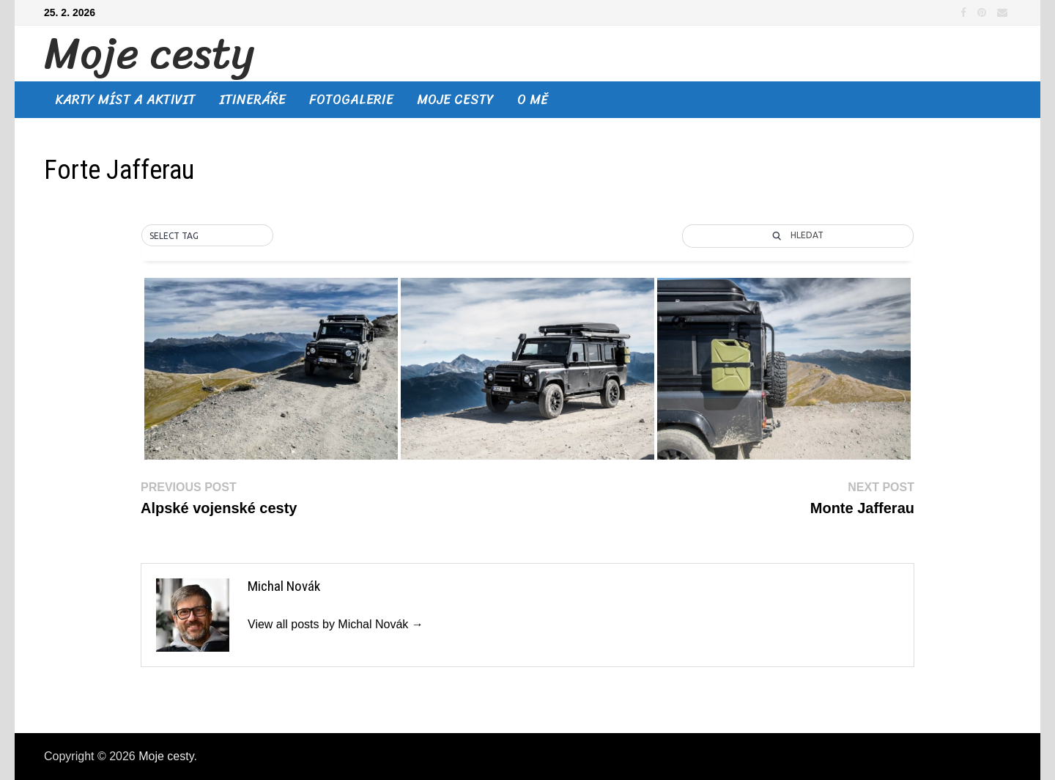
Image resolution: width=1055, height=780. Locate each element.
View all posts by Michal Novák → (335, 624)
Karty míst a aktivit (126, 99)
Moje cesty (149, 53)
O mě (532, 99)
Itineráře (252, 99)
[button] (207, 236)
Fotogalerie (351, 99)
